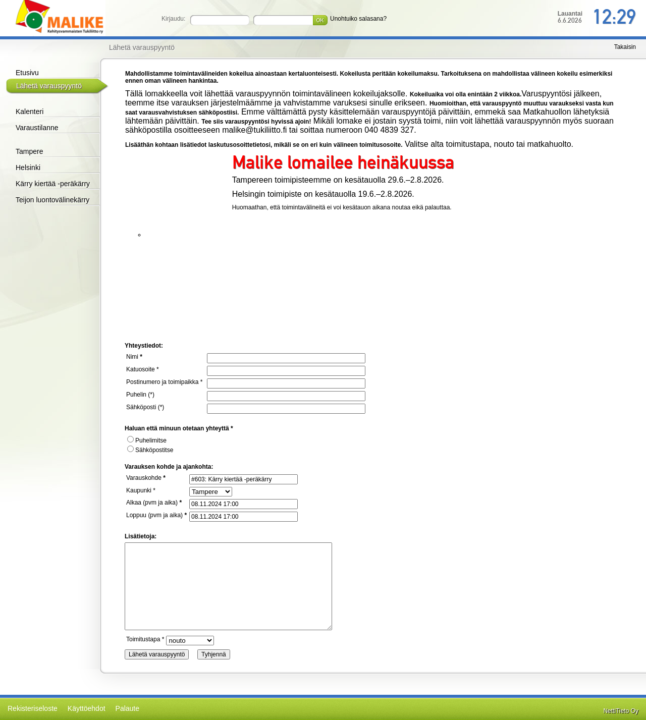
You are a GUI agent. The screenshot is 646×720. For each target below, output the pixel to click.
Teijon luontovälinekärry (52, 200)
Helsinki (28, 167)
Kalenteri (29, 111)
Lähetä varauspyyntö (49, 86)
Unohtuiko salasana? (358, 18)
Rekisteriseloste (33, 708)
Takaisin (625, 46)
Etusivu (27, 73)
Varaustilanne (37, 128)
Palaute (127, 708)
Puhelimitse (147, 440)
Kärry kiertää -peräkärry (53, 184)
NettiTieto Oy (620, 710)
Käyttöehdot (86, 708)
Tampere (29, 151)
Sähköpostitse (150, 450)
